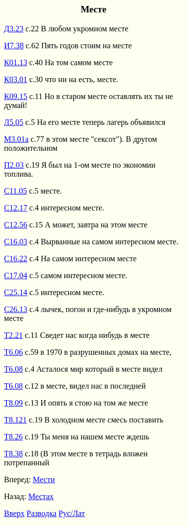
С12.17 (15, 208)
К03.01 (15, 79)
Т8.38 (13, 453)
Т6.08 (13, 369)
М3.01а (16, 139)
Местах (41, 496)
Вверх (14, 513)
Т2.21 (13, 335)
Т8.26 (13, 436)
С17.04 (15, 275)
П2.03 (14, 165)
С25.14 (15, 292)
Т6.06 (13, 352)
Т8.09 (13, 403)
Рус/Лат (71, 513)
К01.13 (15, 62)
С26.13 (15, 309)
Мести (44, 479)
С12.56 (15, 224)
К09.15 (15, 96)
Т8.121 (15, 420)
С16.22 (15, 258)
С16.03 (15, 241)
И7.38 (14, 45)
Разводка (41, 513)
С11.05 (15, 191)
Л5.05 (13, 122)
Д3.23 (13, 28)
